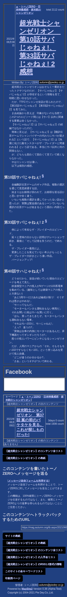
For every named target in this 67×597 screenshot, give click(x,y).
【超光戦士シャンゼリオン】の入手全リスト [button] (30, 557)
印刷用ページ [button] (12, 578)
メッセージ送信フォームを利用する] (28, 480)
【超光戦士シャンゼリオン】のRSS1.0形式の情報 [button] (33, 564)
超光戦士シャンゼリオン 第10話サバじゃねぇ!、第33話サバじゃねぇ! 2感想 (40, 47)
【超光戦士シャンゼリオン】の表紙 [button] (25, 458)
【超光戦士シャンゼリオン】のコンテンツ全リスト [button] (34, 451)
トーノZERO (28, 6)
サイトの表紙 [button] (12, 536)
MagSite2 (27, 588)
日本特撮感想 (51, 396)
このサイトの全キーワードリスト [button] (24, 571)
